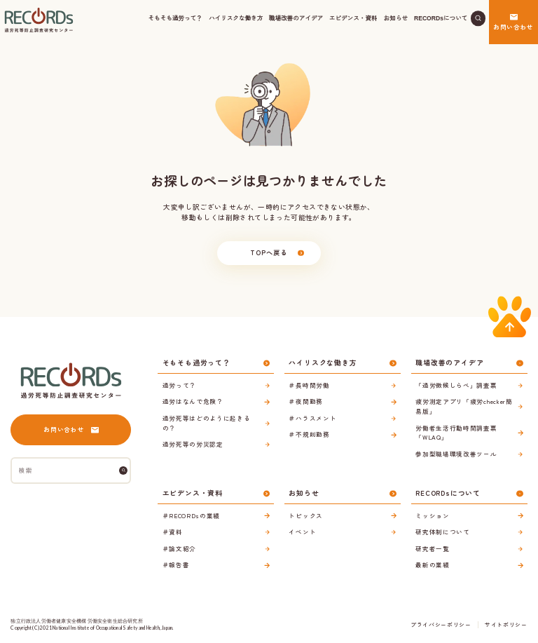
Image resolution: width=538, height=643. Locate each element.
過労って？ (179, 385)
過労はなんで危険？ (193, 401)
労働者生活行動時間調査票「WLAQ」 (456, 433)
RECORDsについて (440, 18)
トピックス (305, 515)
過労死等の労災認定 (193, 444)
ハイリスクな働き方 (236, 18)
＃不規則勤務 (309, 434)
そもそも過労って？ (176, 18)
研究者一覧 (432, 548)
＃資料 (173, 531)
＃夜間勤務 (305, 401)
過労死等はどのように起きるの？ (207, 423)
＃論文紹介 (179, 548)
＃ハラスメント (312, 418)
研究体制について (442, 531)
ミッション (432, 515)
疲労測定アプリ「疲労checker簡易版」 (463, 406)
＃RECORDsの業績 (192, 515)
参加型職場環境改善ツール (456, 453)
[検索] (123, 470)
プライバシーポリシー (441, 624)
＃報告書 (176, 564)
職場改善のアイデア (296, 18)
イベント (302, 531)
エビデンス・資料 (353, 18)
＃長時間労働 (309, 385)
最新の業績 (432, 564)
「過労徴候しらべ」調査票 (456, 385)
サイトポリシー (506, 624)
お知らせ (396, 18)
